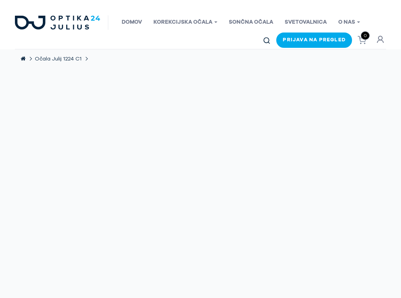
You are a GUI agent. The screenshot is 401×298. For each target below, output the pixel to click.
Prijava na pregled (314, 39)
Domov (132, 22)
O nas (349, 22)
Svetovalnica (306, 22)
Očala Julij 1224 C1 (58, 59)
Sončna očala (251, 22)
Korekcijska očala (185, 22)
